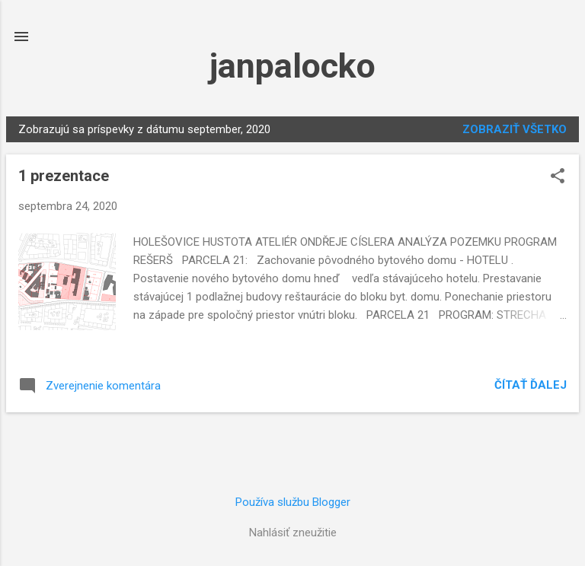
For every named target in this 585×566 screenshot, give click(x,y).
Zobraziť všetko (514, 129)
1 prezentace (63, 176)
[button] (557, 177)
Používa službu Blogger (292, 502)
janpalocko (292, 66)
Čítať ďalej (530, 385)
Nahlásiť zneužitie (293, 532)
